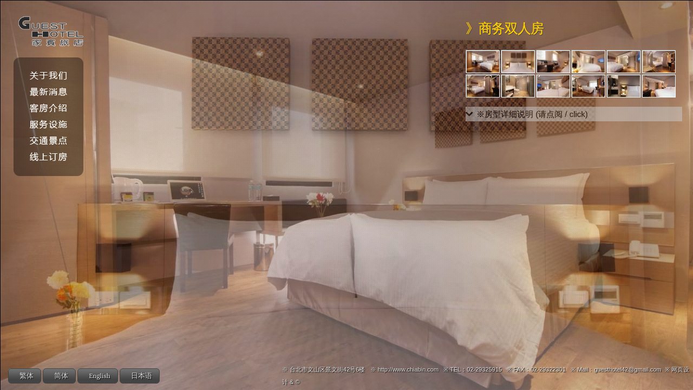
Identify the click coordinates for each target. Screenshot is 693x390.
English (99, 376)
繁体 (26, 376)
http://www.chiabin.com (408, 369)
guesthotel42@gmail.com (627, 369)
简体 (61, 376)
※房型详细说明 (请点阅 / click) (532, 114)
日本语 (141, 376)
